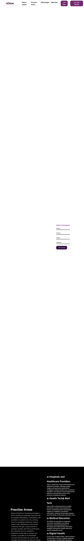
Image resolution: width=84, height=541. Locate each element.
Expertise (54, 2)
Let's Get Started (76, 3)
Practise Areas (34, 3)
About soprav (24, 3)
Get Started (61, 248)
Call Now (64, 3)
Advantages (45, 2)
